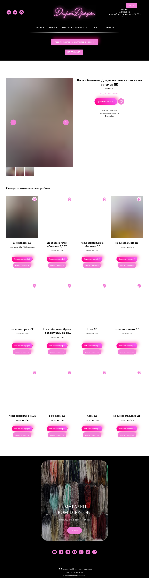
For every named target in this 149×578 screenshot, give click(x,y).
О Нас (95, 27)
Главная (39, 27)
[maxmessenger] (21, 12)
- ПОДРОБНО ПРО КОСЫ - (109, 94)
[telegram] (15, 12)
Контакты (109, 27)
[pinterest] (88, 552)
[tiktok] (94, 552)
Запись (53, 27)
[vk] (9, 12)
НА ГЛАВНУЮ (73, 52)
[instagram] (74, 552)
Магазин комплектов (74, 27)
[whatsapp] (54, 552)
